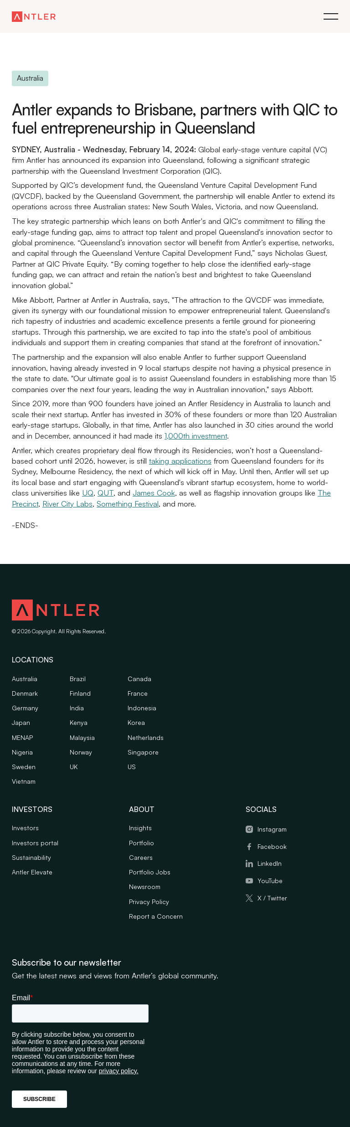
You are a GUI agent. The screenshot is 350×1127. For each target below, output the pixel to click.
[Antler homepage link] (34, 16)
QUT (105, 493)
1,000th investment (196, 435)
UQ (87, 493)
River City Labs (67, 503)
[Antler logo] (55, 611)
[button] (331, 16)
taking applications (180, 460)
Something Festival (128, 503)
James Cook (154, 493)
